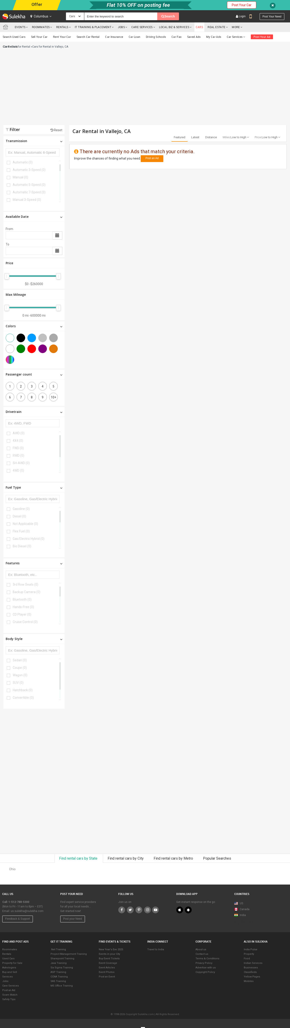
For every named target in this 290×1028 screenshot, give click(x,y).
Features (34, 563)
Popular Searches (217, 858)
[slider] (6, 276)
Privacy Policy (204, 963)
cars (199, 27)
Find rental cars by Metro (174, 858)
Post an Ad (152, 158)
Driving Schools (156, 37)
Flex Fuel (21, 531)
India (240, 915)
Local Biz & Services (174, 27)
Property (249, 954)
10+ (53, 397)
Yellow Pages (252, 976)
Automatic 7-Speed (29, 192)
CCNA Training (59, 976)
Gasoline (21, 509)
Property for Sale (12, 963)
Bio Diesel (22, 546)
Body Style (34, 638)
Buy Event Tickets (109, 958)
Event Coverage (108, 963)
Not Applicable (25, 524)
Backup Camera (26, 592)
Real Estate (216, 27)
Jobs (121, 27)
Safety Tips (8, 999)
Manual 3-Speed (27, 199)
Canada (241, 909)
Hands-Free (23, 607)
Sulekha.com (6, 28)
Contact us (202, 954)
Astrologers (9, 967)
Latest (195, 137)
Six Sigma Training (62, 967)
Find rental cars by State (78, 858)
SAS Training (58, 981)
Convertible (23, 697)
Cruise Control (25, 622)
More (237, 27)
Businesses (251, 967)
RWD (18, 455)
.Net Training (58, 949)
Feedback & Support (17, 918)
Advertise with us (206, 967)
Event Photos (106, 972)
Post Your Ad (262, 37)
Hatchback (23, 690)
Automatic (23, 162)
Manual (20, 177)
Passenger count (34, 374)
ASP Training (58, 972)
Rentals (62, 27)
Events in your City (109, 954)
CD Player (22, 614)
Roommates (41, 27)
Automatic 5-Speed (29, 185)
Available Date (34, 216)
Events (20, 27)
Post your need (272, 16)
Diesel (19, 516)
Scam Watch (9, 994)
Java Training (59, 963)
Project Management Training (69, 954)
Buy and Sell (9, 972)
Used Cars (8, 958)
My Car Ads (213, 37)
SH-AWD (21, 463)
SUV (18, 682)
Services (7, 976)
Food (247, 958)
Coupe (20, 667)
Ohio (12, 869)
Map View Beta (243, 922)
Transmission (34, 140)
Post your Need (72, 918)
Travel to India (155, 949)
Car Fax (176, 37)
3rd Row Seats (25, 584)
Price (9, 263)
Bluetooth (22, 599)
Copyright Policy (205, 972)
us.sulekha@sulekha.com (27, 911)
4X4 (18, 440)
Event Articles (107, 967)
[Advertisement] (99, 89)
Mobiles (249, 981)
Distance (211, 137)
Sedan (20, 660)
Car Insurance (114, 37)
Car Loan (134, 37)
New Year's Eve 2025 (111, 949)
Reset (56, 130)
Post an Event (107, 976)
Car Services (236, 37)
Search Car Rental (88, 37)
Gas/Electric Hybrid (28, 539)
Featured (179, 137)
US (238, 903)
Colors (34, 326)
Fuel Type (34, 487)
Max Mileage (16, 294)
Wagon (20, 675)
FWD (18, 448)
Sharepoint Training (62, 958)
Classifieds (250, 972)
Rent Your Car (62, 37)
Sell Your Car (39, 37)
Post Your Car (241, 5)
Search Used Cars (14, 37)
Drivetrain (34, 411)
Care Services (142, 27)
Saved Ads (194, 37)
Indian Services (253, 963)
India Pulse (250, 949)
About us (201, 949)
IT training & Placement (93, 27)
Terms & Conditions (207, 958)
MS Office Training (62, 985)
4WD (18, 470)
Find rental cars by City (126, 858)
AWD (18, 433)
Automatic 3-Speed (29, 170)
